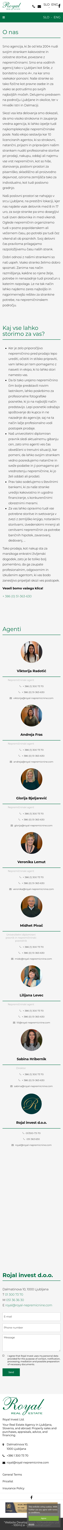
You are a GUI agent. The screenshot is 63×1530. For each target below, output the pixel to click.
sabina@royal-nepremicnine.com (31, 1086)
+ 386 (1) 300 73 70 (31, 686)
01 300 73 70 (14, 1294)
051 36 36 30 (15, 1300)
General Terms (12, 1474)
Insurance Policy (14, 1488)
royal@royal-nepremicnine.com (31, 1145)
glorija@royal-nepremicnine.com (32, 825)
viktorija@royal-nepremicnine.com (31, 698)
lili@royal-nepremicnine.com (31, 1022)
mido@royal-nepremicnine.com (31, 958)
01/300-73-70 (32, 1133)
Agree (43, 1518)
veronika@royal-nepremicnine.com (31, 889)
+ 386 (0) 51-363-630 (17, 596)
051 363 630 (31, 1139)
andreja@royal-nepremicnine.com (31, 761)
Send (11, 1372)
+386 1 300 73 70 (17, 1455)
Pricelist (8, 1481)
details (31, 1524)
